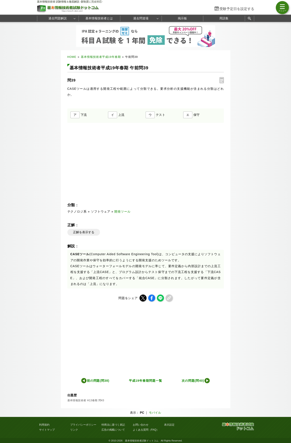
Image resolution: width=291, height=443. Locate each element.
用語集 (223, 18)
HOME (71, 56)
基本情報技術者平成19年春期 (101, 56)
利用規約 (44, 424)
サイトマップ (47, 429)
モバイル (155, 412)
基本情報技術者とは (99, 18)
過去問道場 (140, 18)
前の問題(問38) (98, 380)
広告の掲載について (113, 429)
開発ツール (122, 211)
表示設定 (169, 424)
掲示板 (182, 18)
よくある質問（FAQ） (146, 429)
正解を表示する (83, 232)
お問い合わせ (140, 424)
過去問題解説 (57, 18)
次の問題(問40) (193, 380)
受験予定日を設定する (236, 9)
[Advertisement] (185, 338)
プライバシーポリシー (83, 424)
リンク (74, 429)
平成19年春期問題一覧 (145, 380)
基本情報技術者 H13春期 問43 (85, 400)
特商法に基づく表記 (113, 424)
